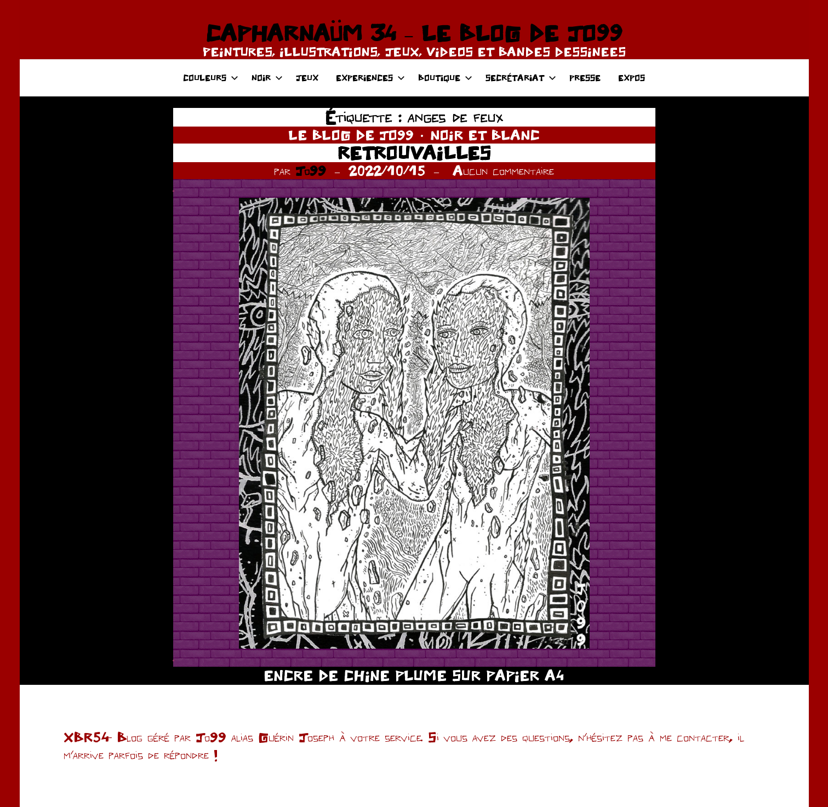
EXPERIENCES (370, 77)
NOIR (267, 77)
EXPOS (631, 77)
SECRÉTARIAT (521, 77)
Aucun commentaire (503, 170)
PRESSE (585, 77)
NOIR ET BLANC (485, 135)
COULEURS (210, 77)
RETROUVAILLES (414, 152)
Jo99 (310, 170)
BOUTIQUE (445, 77)
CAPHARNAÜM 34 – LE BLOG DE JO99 (414, 33)
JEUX (307, 77)
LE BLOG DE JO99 (351, 135)
